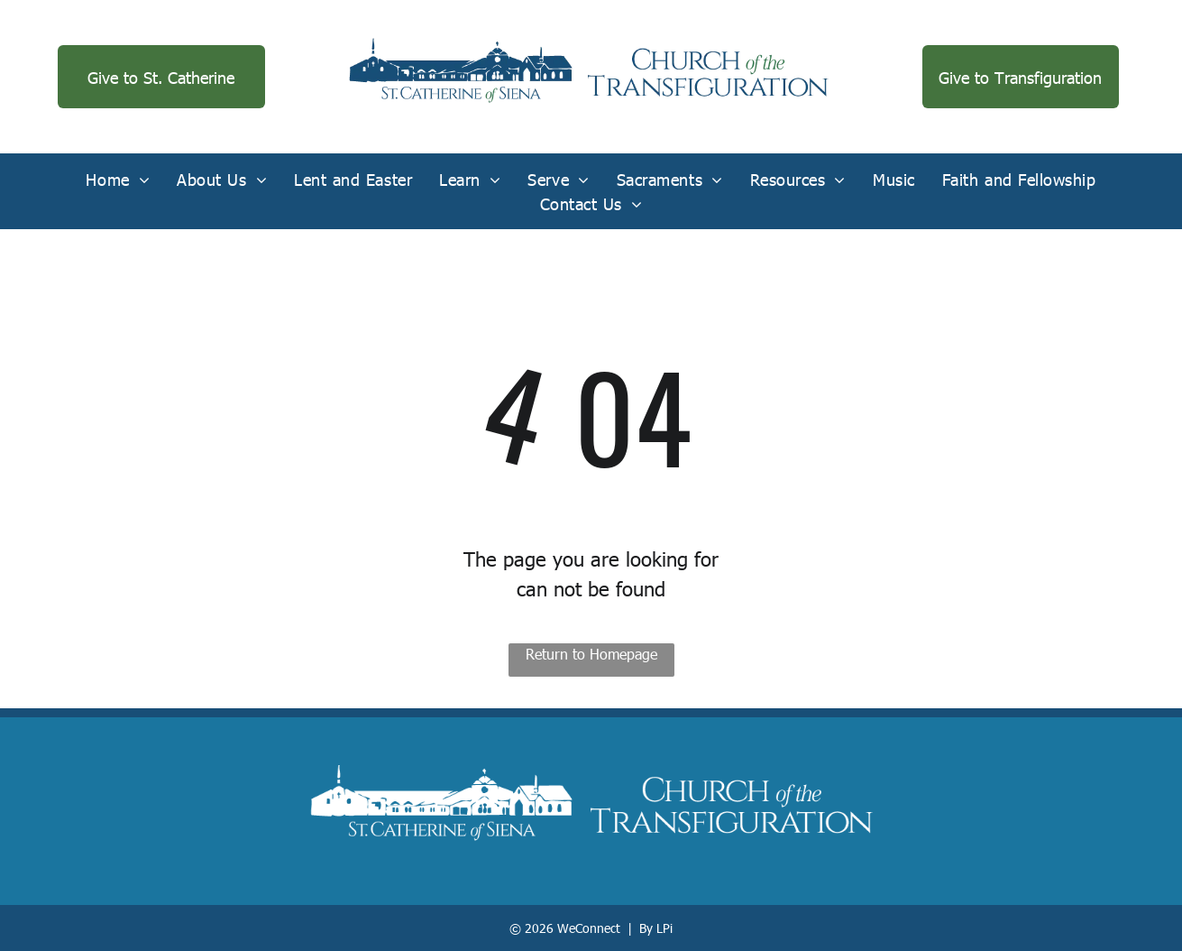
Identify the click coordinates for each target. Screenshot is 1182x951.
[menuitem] (117, 179)
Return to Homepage (591, 653)
